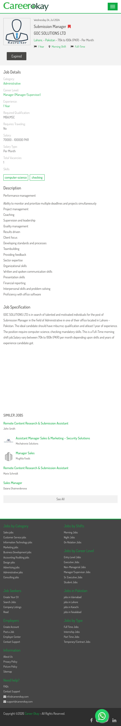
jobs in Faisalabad (72, 612)
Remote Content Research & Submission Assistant (35, 423)
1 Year (41, 46)
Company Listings (12, 607)
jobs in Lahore (71, 602)
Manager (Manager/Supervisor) (22, 95)
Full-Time (80, 46)
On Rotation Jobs (72, 542)
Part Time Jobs (71, 636)
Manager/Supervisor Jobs (77, 572)
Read (6, 612)
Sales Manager (12, 483)
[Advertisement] (60, 379)
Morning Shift (59, 46)
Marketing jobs (10, 547)
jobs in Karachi (71, 607)
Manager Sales (25, 453)
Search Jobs (9, 602)
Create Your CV (11, 597)
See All (61, 499)
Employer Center (12, 636)
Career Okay (32, 713)
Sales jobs (8, 532)
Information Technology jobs (17, 542)
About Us (8, 656)
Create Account (11, 627)
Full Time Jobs (71, 627)
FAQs (6, 686)
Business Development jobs (17, 552)
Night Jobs (69, 537)
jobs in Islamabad (73, 597)
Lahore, (38, 40)
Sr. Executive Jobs (73, 577)
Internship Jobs (72, 632)
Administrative (12, 83)
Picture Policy (10, 666)
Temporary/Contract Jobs (77, 641)
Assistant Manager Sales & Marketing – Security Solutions (53, 438)
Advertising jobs (11, 567)
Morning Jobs (71, 532)
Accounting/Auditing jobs (16, 557)
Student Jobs (71, 582)
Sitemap (7, 671)
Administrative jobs (13, 572)
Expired (16, 56)
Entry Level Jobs (72, 557)
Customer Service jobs (14, 537)
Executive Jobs (71, 562)
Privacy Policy (10, 661)
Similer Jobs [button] (13, 415)
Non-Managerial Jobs (75, 567)
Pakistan (50, 40)
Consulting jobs (11, 577)
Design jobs (9, 562)
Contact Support (11, 641)
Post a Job (8, 632)
